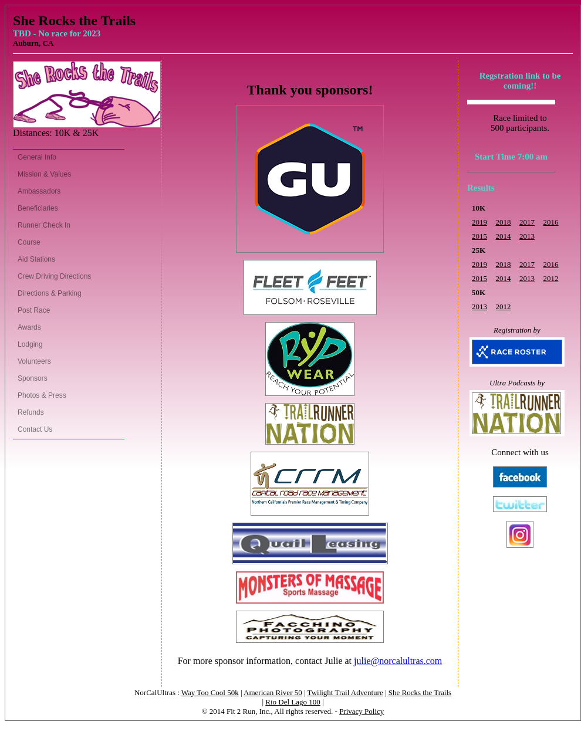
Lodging (30, 344)
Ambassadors (39, 191)
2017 (527, 222)
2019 (479, 222)
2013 (527, 236)
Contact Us (35, 429)
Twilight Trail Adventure (345, 692)
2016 (551, 222)
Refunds (31, 412)
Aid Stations (36, 259)
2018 (503, 222)
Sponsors (33, 378)
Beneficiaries (38, 208)
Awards (29, 327)
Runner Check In (44, 225)
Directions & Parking (50, 293)
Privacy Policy (361, 711)
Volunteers (34, 361)
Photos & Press (42, 395)
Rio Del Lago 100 (292, 701)
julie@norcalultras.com (398, 661)
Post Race (34, 310)
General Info (37, 157)
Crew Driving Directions (54, 276)
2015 (479, 236)
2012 (551, 278)
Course (29, 242)
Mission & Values (44, 174)
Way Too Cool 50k (210, 692)
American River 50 (273, 692)
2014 (503, 236)
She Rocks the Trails (420, 692)
